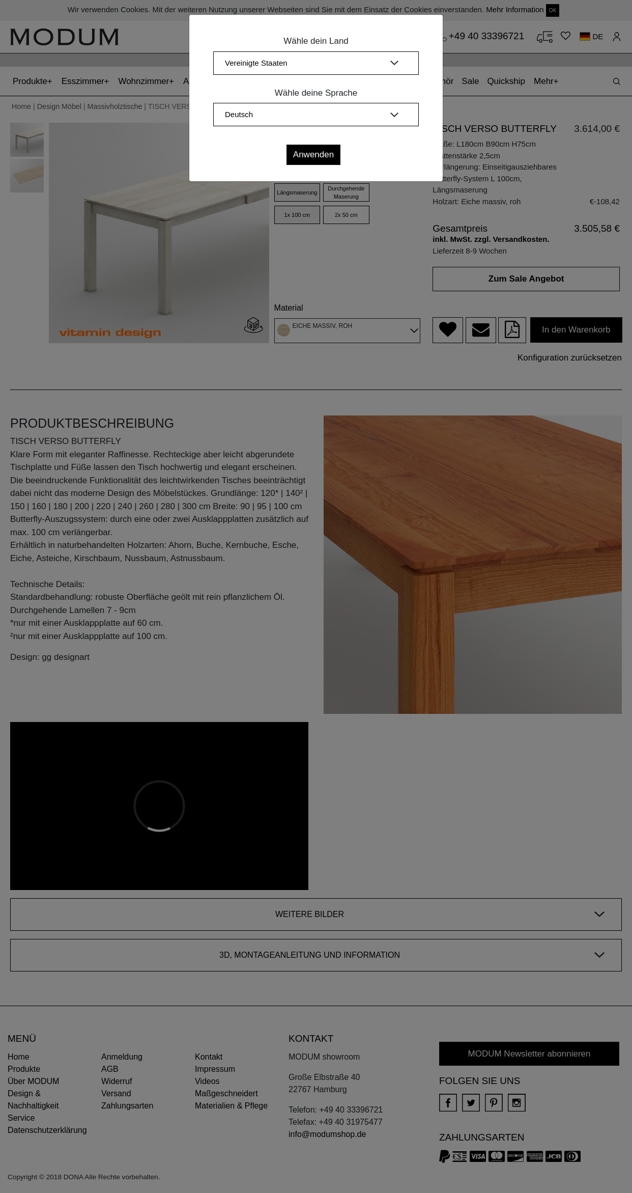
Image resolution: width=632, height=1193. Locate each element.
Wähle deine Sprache (316, 93)
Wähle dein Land (316, 41)
